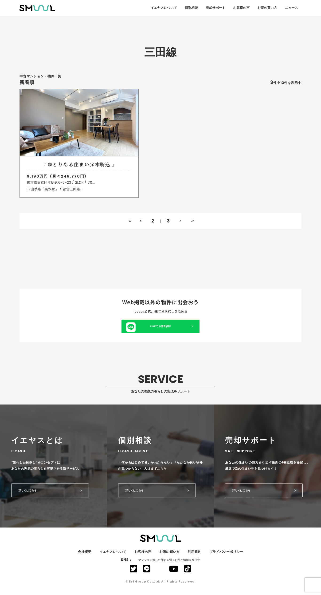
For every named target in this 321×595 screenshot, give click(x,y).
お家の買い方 (267, 7)
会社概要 (84, 556)
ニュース (291, 7)
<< (129, 225)
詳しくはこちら (28, 494)
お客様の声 (241, 7)
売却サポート (215, 7)
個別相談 (191, 7)
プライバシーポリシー (226, 556)
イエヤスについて (164, 7)
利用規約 (194, 556)
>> (192, 225)
